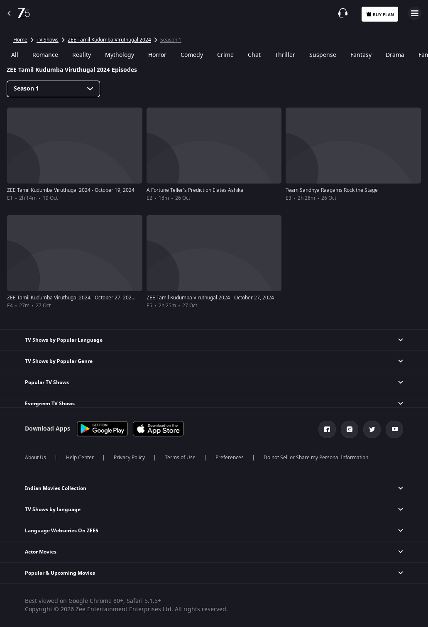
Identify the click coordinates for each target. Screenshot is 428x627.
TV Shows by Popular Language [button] (64, 340)
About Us (35, 457)
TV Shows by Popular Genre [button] (59, 361)
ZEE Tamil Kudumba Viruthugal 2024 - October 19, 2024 (71, 190)
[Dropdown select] (53, 89)
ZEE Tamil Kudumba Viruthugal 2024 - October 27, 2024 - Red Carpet (85, 297)
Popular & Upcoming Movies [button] (60, 573)
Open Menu (414, 13)
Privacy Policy (129, 457)
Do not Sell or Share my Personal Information (316, 457)
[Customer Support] (343, 13)
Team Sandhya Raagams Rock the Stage (332, 190)
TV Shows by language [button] (53, 509)
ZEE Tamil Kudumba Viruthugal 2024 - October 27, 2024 (210, 297)
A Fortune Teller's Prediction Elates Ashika (195, 190)
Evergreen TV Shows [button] (50, 403)
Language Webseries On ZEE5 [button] (61, 530)
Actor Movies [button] (40, 552)
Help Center (80, 457)
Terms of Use (180, 457)
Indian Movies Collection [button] (55, 488)
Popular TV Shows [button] (47, 382)
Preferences (229, 457)
